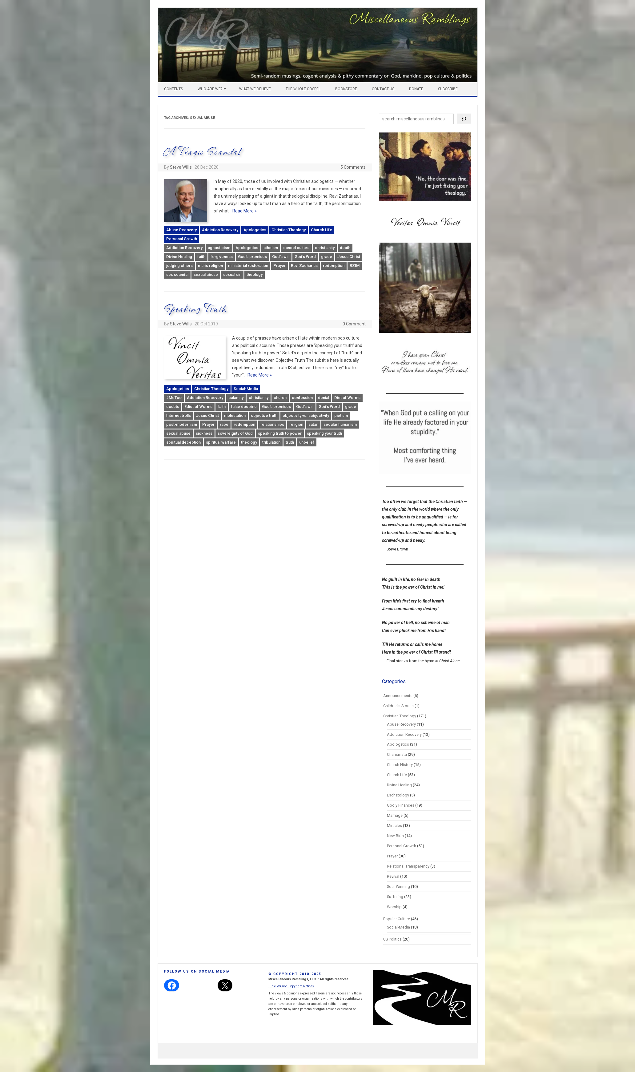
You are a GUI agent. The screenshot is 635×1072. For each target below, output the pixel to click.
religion (296, 424)
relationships (272, 424)
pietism (341, 415)
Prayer (279, 265)
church (280, 397)
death (345, 247)
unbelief (306, 442)
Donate (416, 89)
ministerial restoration (248, 265)
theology (255, 274)
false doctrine (244, 406)
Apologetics (254, 230)
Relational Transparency (408, 866)
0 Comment (354, 323)
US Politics (392, 939)
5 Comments (353, 167)
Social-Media (246, 388)
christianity (325, 247)
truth (290, 442)
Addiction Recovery (220, 230)
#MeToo (174, 397)
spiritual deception (183, 442)
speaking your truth (324, 433)
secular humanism (340, 424)
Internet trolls (178, 415)
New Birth (395, 835)
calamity (235, 397)
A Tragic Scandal (202, 151)
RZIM (355, 265)
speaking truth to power (280, 433)
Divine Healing (179, 256)
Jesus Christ (348, 256)
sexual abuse (206, 274)
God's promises (252, 256)
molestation (235, 415)
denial (323, 397)
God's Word (305, 256)
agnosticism (219, 247)
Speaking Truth (195, 308)
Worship (394, 907)
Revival (393, 876)
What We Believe (255, 89)
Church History (400, 764)
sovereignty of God (235, 433)
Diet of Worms (347, 397)
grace (326, 256)
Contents (173, 89)
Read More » (244, 210)
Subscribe (448, 89)
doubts (172, 406)
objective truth (264, 415)
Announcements (397, 695)
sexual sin (232, 274)
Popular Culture (396, 919)
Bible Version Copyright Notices (291, 986)
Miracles (394, 825)
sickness (204, 433)
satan (313, 424)
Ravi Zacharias (304, 265)
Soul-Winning (398, 886)
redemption (333, 265)
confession (302, 397)
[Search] (464, 119)
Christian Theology (288, 230)
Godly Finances (400, 805)
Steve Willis (181, 167)
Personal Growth (181, 238)
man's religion (210, 265)
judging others (179, 265)
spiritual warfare (221, 442)
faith (201, 256)
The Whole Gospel (303, 89)
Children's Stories (398, 705)
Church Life (321, 230)
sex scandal (177, 274)
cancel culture (296, 247)
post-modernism (181, 424)
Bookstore (346, 89)
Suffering (395, 896)
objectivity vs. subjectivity (306, 415)
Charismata (397, 754)
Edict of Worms (198, 406)
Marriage (395, 815)
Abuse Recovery (181, 230)
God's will (280, 256)
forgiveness (222, 256)
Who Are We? (210, 89)
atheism (270, 247)
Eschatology (398, 795)
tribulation (271, 442)
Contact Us (383, 89)
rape (224, 424)
